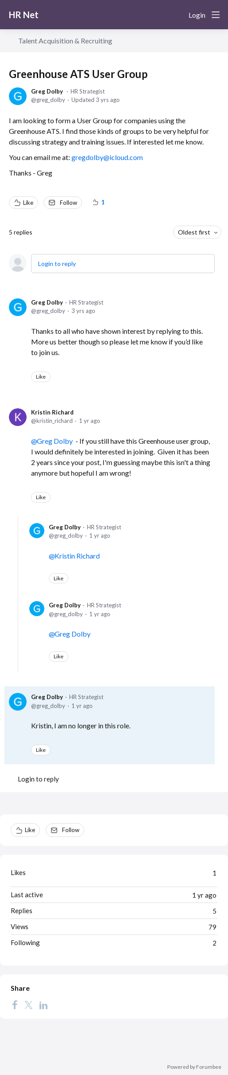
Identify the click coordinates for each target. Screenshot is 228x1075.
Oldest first (194, 232)
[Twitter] (28, 1004)
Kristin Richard (52, 412)
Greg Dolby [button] (55, 441)
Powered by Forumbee (194, 1067)
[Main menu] (216, 15)
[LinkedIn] (43, 1004)
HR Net (24, 14)
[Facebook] (15, 1004)
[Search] (178, 15)
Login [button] (197, 15)
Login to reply (57, 263)
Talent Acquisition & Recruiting (65, 40)
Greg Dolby (47, 91)
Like (28, 202)
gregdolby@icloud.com (107, 157)
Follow (68, 202)
